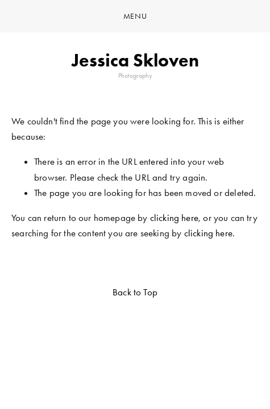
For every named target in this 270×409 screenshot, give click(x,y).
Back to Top (135, 292)
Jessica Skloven (135, 60)
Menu (135, 16)
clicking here (174, 217)
